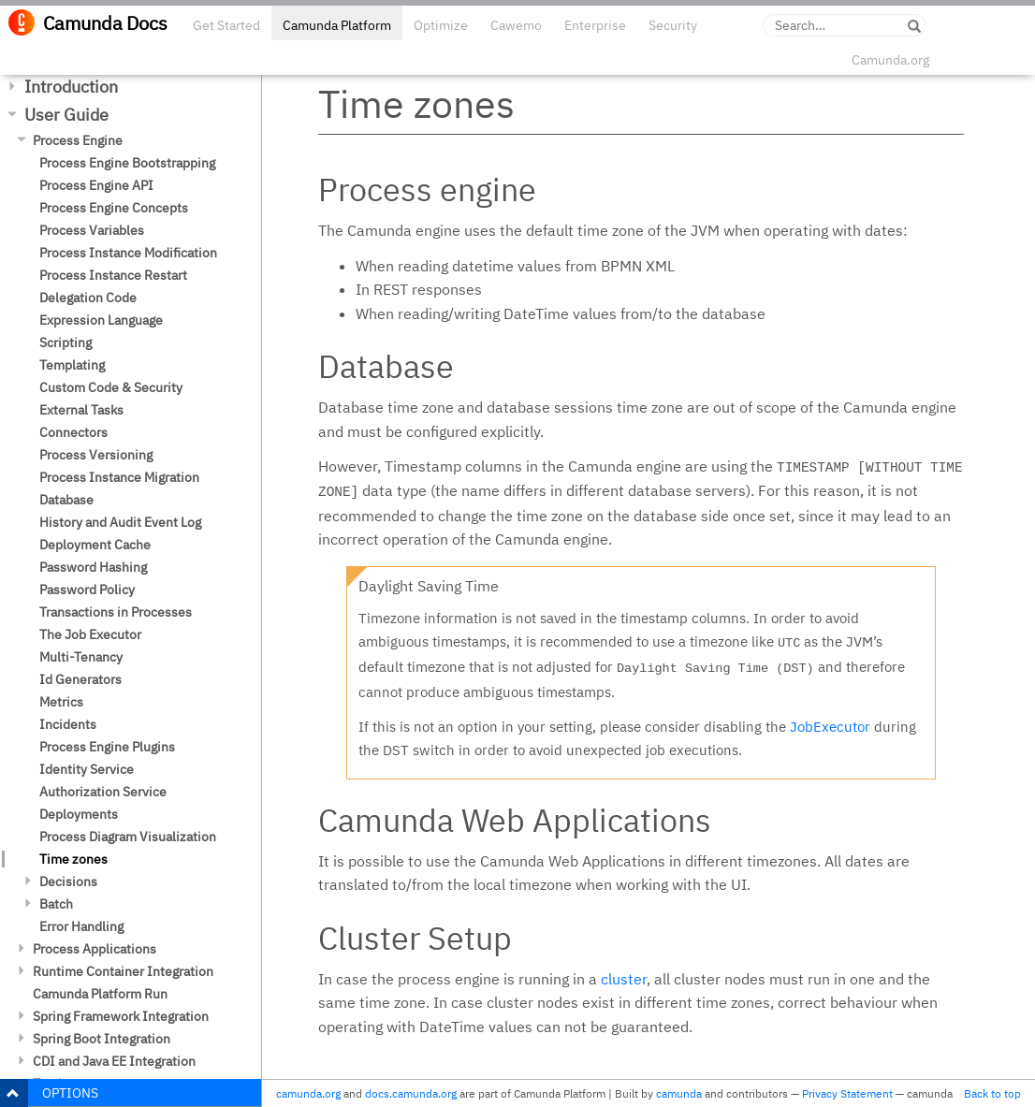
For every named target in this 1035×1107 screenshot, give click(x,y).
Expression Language (101, 320)
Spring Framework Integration (121, 1016)
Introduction (71, 86)
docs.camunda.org (411, 1093)
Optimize (441, 25)
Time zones (73, 859)
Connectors (73, 432)
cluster (624, 978)
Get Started (226, 25)
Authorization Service (103, 791)
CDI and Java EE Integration (114, 1061)
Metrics (61, 701)
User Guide (66, 114)
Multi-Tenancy (81, 656)
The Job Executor (90, 634)
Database (66, 499)
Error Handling (81, 926)
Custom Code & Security (110, 387)
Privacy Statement (847, 1093)
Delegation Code (88, 297)
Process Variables (91, 230)
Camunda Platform (337, 25)
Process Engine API (96, 185)
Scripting (65, 342)
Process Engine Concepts (113, 207)
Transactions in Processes (115, 612)
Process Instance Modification (128, 252)
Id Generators (80, 679)
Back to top (992, 1093)
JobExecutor (830, 727)
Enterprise (595, 25)
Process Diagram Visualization (127, 836)
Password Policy (87, 589)
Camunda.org (890, 59)
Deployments (78, 814)
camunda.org (308, 1093)
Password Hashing (93, 567)
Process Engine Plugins (107, 746)
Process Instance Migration (119, 477)
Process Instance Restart (113, 275)
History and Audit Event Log (120, 522)
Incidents (67, 724)
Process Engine (78, 140)
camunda (679, 1093)
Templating (72, 365)
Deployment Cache (95, 544)
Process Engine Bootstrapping (127, 162)
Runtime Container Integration (123, 971)
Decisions (68, 881)
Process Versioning (96, 454)
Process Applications (94, 948)
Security (673, 25)
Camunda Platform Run (100, 993)
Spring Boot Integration (101, 1038)
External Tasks (81, 409)
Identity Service (86, 769)
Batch (56, 904)
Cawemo (516, 25)
